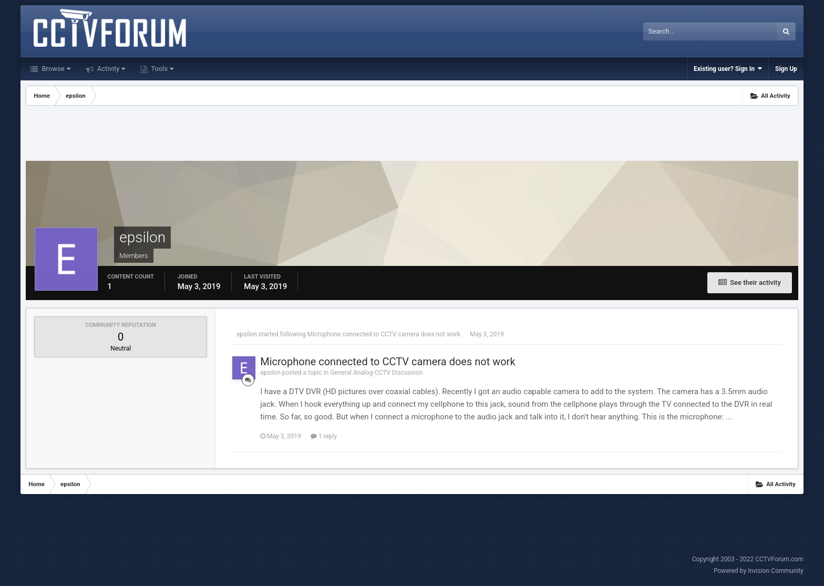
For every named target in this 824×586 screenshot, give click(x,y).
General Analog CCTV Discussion (376, 372)
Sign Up (786, 69)
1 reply (324, 436)
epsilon (246, 334)
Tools (161, 69)
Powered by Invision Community (759, 570)
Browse (55, 69)
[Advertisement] (412, 134)
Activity (111, 69)
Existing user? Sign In (728, 69)
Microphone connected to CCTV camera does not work (383, 334)
